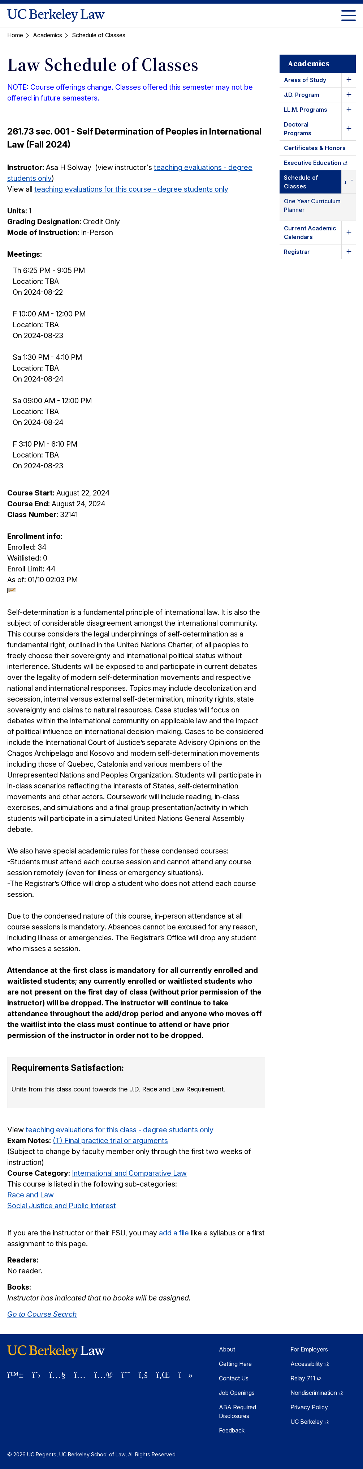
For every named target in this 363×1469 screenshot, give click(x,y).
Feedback (232, 1430)
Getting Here (235, 1363)
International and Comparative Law (129, 1173)
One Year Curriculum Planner (312, 205)
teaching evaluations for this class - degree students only (119, 1129)
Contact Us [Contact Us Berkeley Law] (234, 1378)
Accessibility (309, 1363)
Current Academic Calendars (310, 232)
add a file (174, 1233)
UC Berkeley (309, 1421)
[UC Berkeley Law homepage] (56, 15)
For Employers (309, 1349)
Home (15, 35)
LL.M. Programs (305, 109)
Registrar (297, 251)
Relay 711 (305, 1378)
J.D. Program (301, 94)
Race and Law (30, 1195)
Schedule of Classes (301, 182)
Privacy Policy (309, 1407)
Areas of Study (305, 80)
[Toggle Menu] (348, 15)
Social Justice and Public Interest (61, 1205)
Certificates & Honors (315, 148)
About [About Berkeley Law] (227, 1349)
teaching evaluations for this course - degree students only (131, 189)
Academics (47, 35)
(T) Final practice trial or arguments (110, 1140)
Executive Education (320, 164)
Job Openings (237, 1392)
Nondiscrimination (316, 1392)
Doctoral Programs (297, 129)
